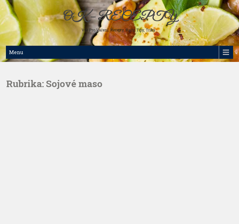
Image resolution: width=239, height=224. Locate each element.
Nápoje (16, 105)
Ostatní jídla (21, 125)
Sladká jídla (21, 95)
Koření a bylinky (25, 115)
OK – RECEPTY (119, 17)
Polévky (18, 75)
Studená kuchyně (26, 85)
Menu (16, 52)
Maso (16, 65)
